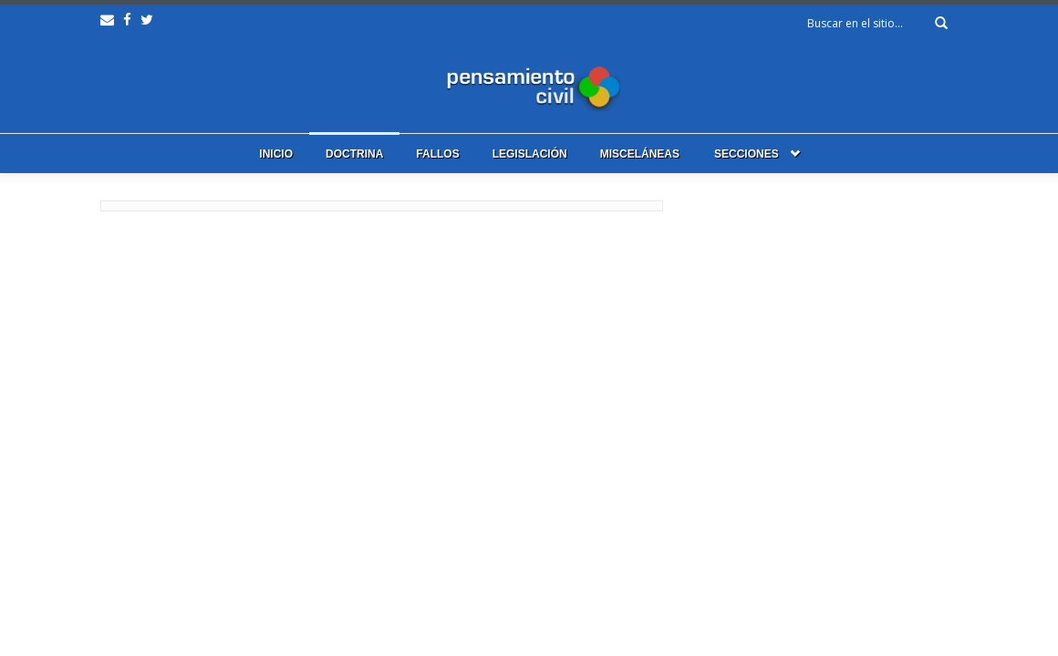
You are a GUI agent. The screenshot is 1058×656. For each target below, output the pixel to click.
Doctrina (354, 154)
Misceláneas (639, 154)
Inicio (276, 154)
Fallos (437, 154)
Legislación (530, 154)
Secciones (746, 154)
